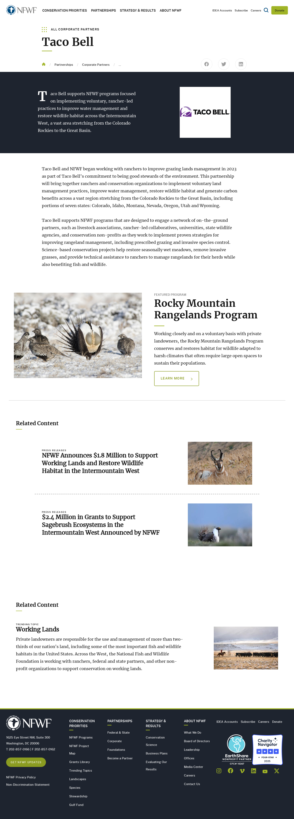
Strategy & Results (138, 10)
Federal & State (118, 732)
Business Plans (157, 753)
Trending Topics (80, 770)
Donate (279, 10)
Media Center (193, 766)
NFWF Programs (81, 737)
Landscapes (77, 779)
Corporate (114, 741)
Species (74, 787)
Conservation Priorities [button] (64, 10)
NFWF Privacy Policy (21, 777)
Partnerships (103, 10)
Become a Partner (120, 758)
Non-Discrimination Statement (28, 784)
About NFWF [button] (171, 10)
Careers (256, 10)
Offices (189, 758)
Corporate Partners (96, 64)
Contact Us (192, 784)
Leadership (192, 749)
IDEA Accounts (222, 10)
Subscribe (241, 10)
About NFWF (195, 721)
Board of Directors (197, 741)
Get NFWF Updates (26, 762)
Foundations (116, 749)
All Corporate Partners (71, 29)
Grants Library (79, 762)
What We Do (192, 732)
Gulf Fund (76, 804)
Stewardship (78, 796)
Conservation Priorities (82, 723)
